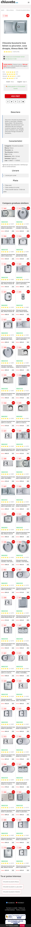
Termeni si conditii (11, 908)
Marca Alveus (10, 10)
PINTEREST (20, 903)
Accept (22, 925)
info (13, 231)
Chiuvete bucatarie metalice (11, 892)
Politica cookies (20, 910)
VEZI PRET (15, 96)
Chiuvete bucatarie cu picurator (12, 887)
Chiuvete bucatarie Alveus (23, 10)
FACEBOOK (10, 903)
